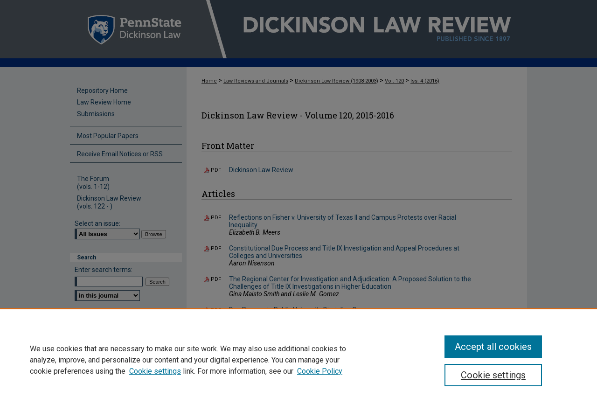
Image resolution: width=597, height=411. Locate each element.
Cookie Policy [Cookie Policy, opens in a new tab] (319, 371)
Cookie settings (155, 371)
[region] (298, 359)
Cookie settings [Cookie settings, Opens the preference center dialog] (493, 375)
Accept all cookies (493, 346)
